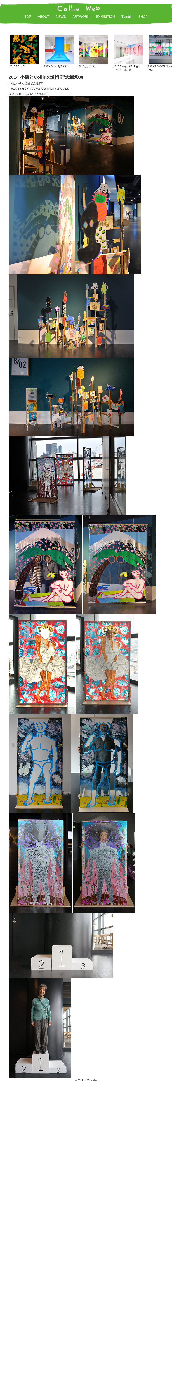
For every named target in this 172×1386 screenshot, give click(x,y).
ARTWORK (80, 16)
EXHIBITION (105, 16)
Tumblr (126, 16)
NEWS (61, 16)
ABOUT (43, 16)
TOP (28, 16)
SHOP (143, 16)
